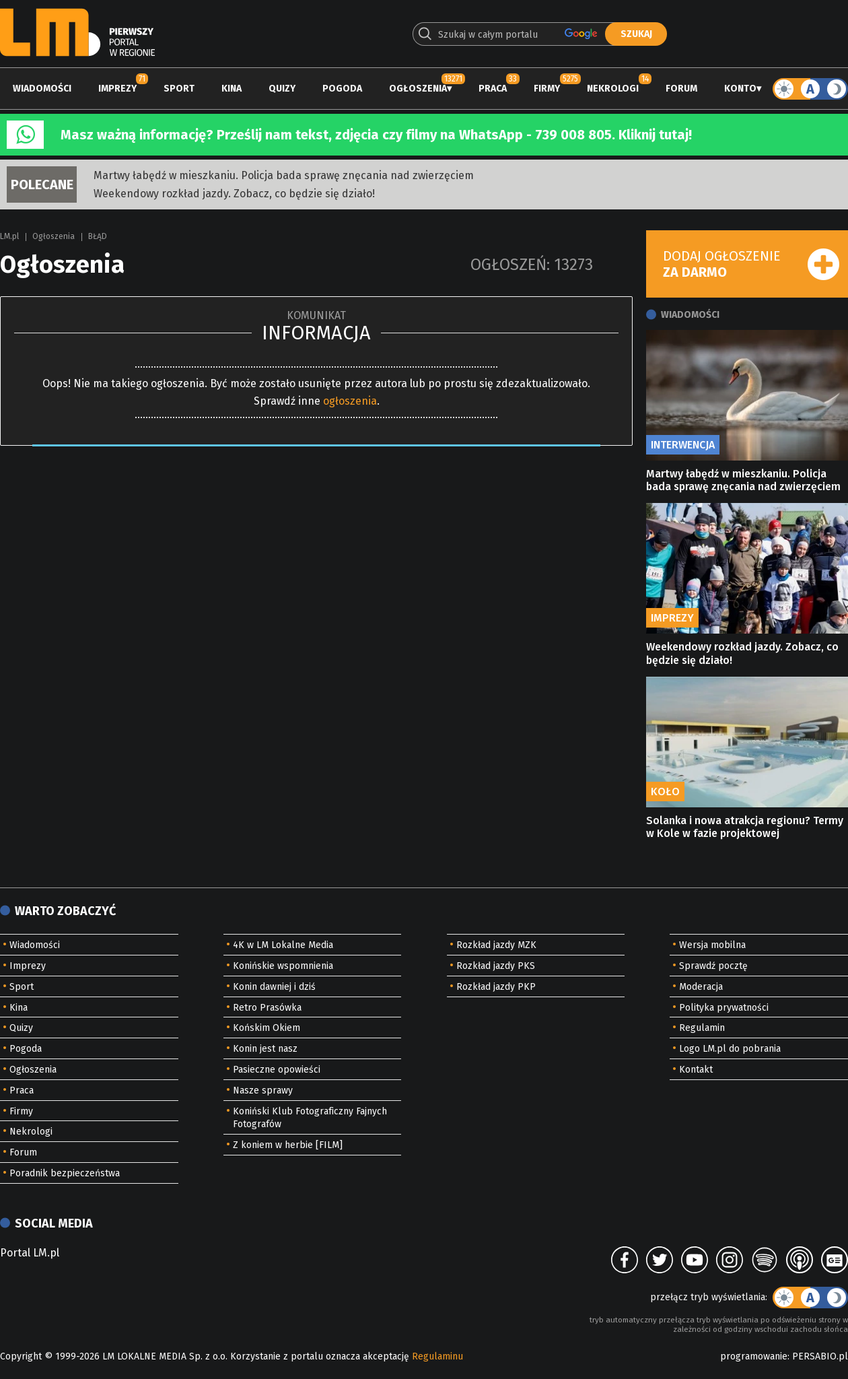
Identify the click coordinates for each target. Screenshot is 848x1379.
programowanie (753, 1356)
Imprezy (117, 88)
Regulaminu (437, 1356)
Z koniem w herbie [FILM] (288, 1145)
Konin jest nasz (265, 1048)
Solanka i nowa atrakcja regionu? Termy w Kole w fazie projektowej (744, 827)
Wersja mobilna (712, 945)
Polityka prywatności (724, 1007)
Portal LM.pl (29, 1252)
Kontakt (696, 1069)
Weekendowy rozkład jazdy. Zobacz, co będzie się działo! (234, 193)
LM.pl (9, 236)
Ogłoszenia (418, 88)
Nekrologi (613, 88)
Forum (681, 88)
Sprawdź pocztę (713, 966)
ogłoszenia (350, 401)
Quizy (282, 88)
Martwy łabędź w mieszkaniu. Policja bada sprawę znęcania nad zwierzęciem (284, 175)
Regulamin (702, 1028)
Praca (493, 88)
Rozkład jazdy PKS (495, 966)
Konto (740, 88)
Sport (179, 88)
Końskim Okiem (266, 1028)
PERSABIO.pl (820, 1356)
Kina (231, 88)
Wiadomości (42, 88)
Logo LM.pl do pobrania (730, 1048)
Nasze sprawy (263, 1090)
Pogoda (342, 88)
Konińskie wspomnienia (283, 966)
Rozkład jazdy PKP (496, 987)
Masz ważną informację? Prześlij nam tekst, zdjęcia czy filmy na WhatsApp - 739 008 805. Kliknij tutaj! (376, 135)
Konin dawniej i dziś (274, 987)
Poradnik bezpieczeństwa (64, 1173)
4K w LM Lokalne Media (283, 945)
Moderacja (701, 987)
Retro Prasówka (267, 1007)
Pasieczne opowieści (276, 1069)
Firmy (547, 88)
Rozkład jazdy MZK (496, 945)
